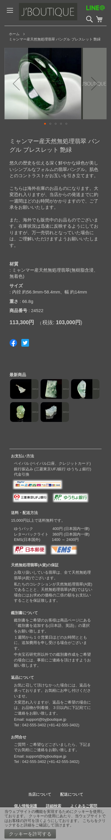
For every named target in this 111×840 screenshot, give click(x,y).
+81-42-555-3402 (63, 725)
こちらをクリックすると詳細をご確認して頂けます (55, 823)
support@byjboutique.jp (46, 719)
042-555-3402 (34, 725)
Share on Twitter (25, 343)
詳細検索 (53, 806)
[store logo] (60, 13)
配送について (71, 794)
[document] (55, 824)
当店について (39, 794)
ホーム (14, 34)
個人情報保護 (25, 806)
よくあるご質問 (83, 806)
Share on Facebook (13, 343)
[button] (16, 83)
